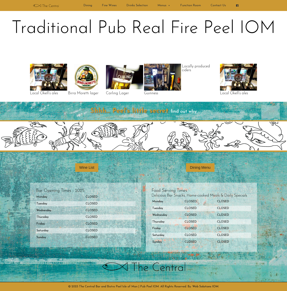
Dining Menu (200, 167)
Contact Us (218, 5)
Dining (87, 5)
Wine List (86, 167)
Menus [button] (164, 5)
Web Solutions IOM (205, 286)
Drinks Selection (137, 5)
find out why (184, 111)
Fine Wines (109, 5)
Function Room (190, 5)
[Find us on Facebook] (237, 5)
